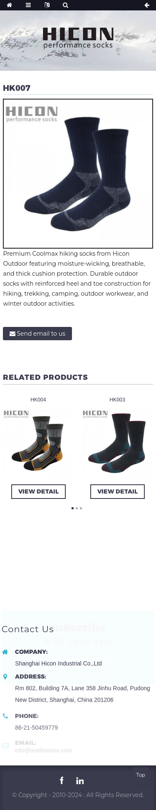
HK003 (117, 399)
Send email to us (41, 333)
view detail (38, 491)
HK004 (38, 399)
